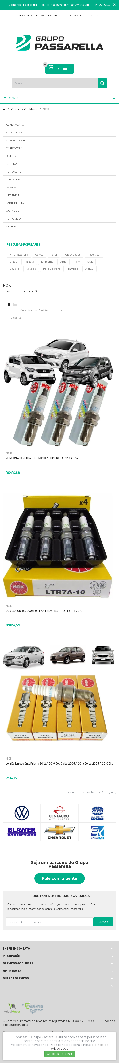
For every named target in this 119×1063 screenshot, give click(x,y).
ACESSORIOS (14, 132)
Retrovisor (94, 254)
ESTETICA (11, 163)
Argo (63, 261)
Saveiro (14, 268)
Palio (77, 261)
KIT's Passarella (19, 254)
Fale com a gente (59, 878)
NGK (46, 109)
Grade (13, 261)
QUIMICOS (12, 210)
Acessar (40, 15)
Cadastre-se (25, 15)
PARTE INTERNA (15, 202)
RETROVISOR (14, 218)
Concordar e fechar (59, 1054)
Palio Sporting (52, 268)
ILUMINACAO (14, 179)
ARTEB (89, 268)
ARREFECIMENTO (16, 140)
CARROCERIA (14, 148)
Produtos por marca (24, 109)
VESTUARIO (13, 226)
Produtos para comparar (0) (20, 291)
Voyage (31, 268)
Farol (54, 254)
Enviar (103, 922)
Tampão (73, 268)
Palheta (29, 261)
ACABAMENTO (15, 124)
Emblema (47, 261)
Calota (39, 254)
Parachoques (72, 254)
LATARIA (11, 187)
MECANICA (12, 195)
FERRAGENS (13, 171)
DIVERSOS (12, 156)
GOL (90, 261)
